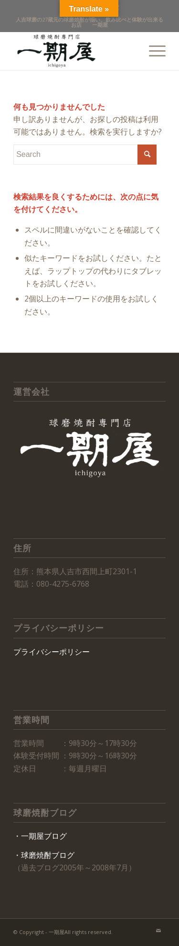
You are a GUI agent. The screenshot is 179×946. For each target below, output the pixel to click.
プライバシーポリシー (51, 651)
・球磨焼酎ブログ (43, 855)
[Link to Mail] (158, 931)
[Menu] (152, 51)
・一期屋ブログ (40, 836)
